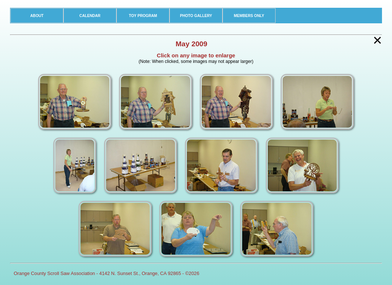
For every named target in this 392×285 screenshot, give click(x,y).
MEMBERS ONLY (249, 16)
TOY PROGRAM (143, 16)
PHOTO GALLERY (196, 16)
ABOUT (37, 16)
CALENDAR (90, 16)
